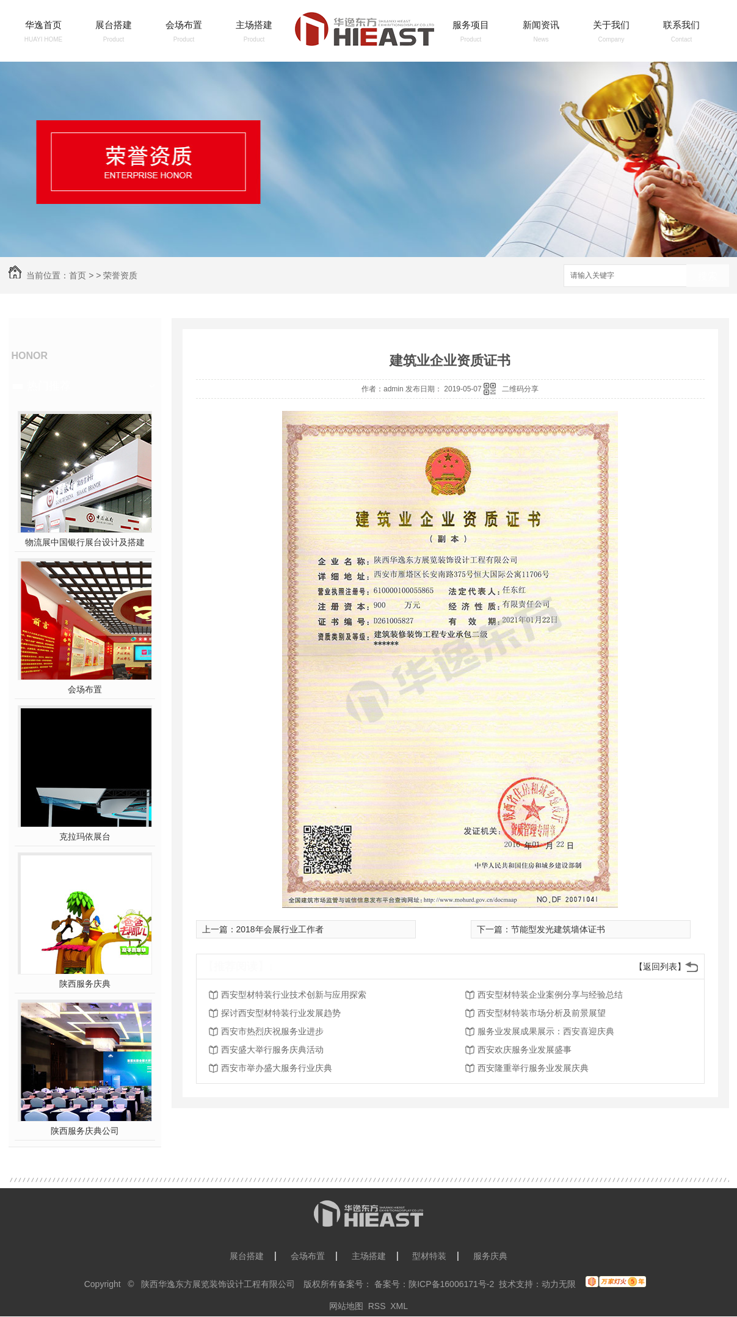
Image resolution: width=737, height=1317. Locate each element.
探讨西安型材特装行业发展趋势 (281, 1013)
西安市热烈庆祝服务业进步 (272, 1031)
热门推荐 (49, 386)
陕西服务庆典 (85, 984)
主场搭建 (254, 25)
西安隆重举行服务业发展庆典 (533, 1068)
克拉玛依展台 (85, 836)
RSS (377, 1306)
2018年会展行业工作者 (280, 929)
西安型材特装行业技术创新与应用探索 (293, 995)
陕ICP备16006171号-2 (451, 1284)
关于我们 (611, 25)
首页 (77, 275)
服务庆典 (490, 1256)
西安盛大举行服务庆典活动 (272, 1049)
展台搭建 (113, 25)
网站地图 (346, 1306)
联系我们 (681, 25)
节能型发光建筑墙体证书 (558, 929)
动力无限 (559, 1284)
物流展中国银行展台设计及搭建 (85, 542)
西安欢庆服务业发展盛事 (524, 1049)
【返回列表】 (660, 966)
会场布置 (183, 25)
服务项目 (470, 25)
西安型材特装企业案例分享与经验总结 (550, 995)
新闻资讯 (541, 25)
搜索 (707, 276)
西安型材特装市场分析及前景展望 (541, 1013)
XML (399, 1306)
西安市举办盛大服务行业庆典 (276, 1068)
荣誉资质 (120, 275)
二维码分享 (520, 389)
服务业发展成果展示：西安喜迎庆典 (545, 1031)
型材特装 (429, 1256)
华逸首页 (43, 25)
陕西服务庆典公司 (85, 1131)
